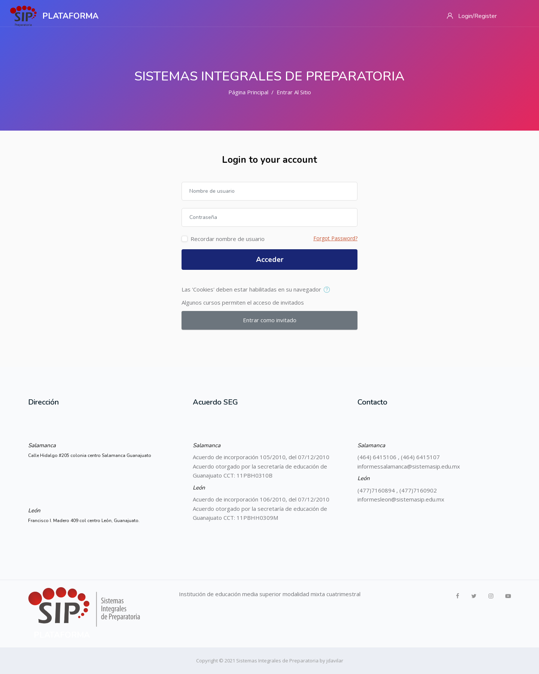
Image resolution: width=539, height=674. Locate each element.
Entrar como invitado (269, 320)
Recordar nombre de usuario (228, 239)
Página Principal (248, 92)
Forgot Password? (335, 238)
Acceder (269, 260)
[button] (328, 290)
